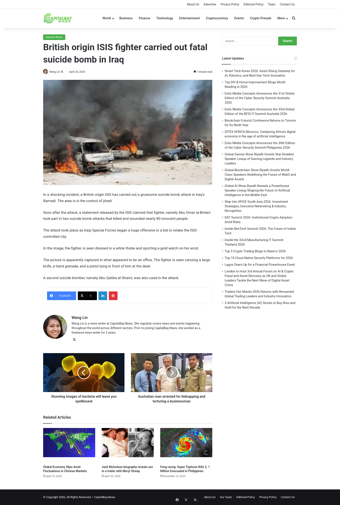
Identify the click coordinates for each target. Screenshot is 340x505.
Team (271, 4)
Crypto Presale (260, 18)
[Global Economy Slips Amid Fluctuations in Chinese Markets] (69, 445)
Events (239, 18)
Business (126, 18)
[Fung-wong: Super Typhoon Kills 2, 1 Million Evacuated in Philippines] (186, 445)
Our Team (226, 497)
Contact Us (287, 4)
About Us (193, 4)
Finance (144, 18)
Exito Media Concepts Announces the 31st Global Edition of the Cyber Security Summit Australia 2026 (259, 98)
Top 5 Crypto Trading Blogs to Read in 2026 (255, 251)
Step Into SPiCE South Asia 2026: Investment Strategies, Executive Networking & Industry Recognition (256, 206)
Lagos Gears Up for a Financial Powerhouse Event (260, 265)
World (106, 18)
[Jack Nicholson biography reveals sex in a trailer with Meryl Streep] (128, 445)
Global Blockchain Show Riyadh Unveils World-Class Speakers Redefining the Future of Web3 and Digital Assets (260, 174)
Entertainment (189, 18)
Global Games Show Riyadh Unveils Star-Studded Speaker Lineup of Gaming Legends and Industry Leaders (259, 158)
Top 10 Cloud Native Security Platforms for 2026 (259, 258)
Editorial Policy (254, 4)
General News (54, 37)
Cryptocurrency (217, 18)
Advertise (210, 4)
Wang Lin (56, 71)
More (281, 18)
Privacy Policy (230, 4)
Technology (164, 18)
